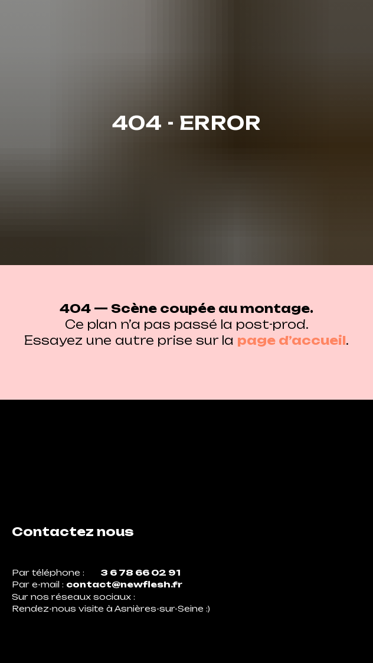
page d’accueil (291, 340)
